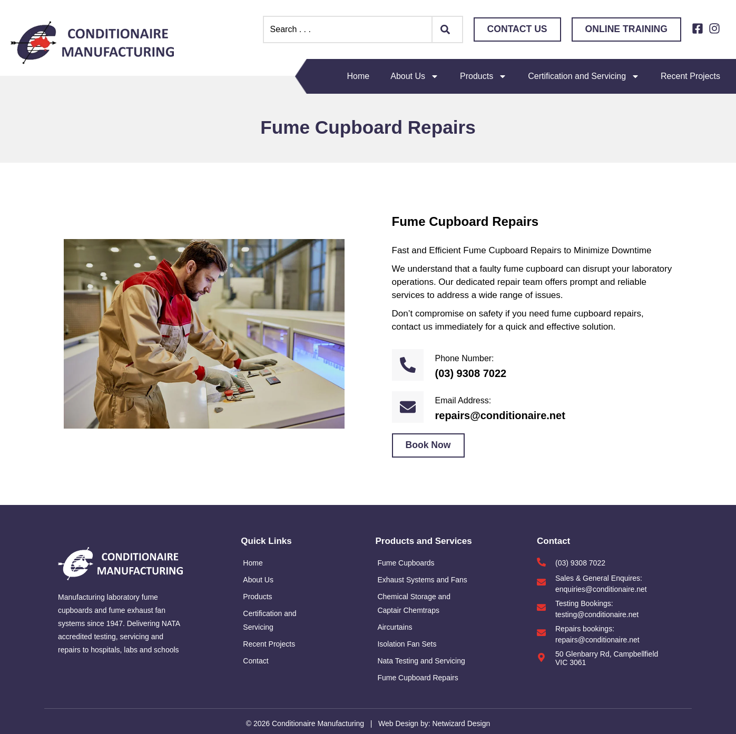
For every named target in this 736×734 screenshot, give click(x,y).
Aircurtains (394, 627)
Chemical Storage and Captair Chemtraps (413, 603)
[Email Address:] (408, 407)
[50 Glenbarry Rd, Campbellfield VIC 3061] (541, 657)
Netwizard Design (460, 723)
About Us (414, 76)
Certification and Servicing (584, 76)
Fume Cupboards (405, 563)
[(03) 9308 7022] (541, 562)
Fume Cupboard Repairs (417, 677)
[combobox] (348, 29)
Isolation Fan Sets (406, 644)
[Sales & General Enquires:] (541, 582)
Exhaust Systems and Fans (422, 580)
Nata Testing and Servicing (421, 661)
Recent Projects (690, 76)
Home (358, 76)
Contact (255, 661)
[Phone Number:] (408, 365)
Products (483, 76)
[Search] (448, 29)
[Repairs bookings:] (541, 632)
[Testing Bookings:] (541, 607)
